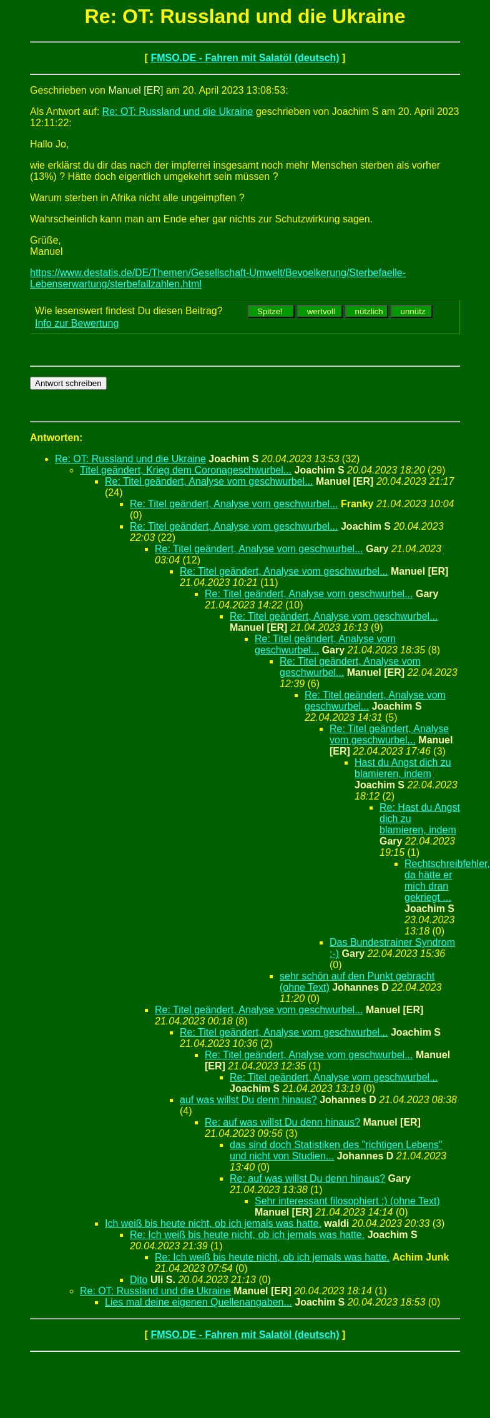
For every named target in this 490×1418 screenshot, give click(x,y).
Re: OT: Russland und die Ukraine (177, 111)
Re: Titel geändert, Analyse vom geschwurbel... (209, 481)
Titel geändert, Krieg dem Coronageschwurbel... (186, 470)
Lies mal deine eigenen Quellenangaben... (198, 1302)
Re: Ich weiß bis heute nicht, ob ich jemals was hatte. (247, 1234)
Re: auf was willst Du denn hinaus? (282, 1122)
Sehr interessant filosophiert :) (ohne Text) (347, 1201)
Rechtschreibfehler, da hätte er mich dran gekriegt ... (447, 880)
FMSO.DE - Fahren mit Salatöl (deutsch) (244, 57)
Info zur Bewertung (77, 323)
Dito (138, 1279)
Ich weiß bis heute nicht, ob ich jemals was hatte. (213, 1223)
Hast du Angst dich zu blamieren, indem (403, 768)
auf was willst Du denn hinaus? (248, 1099)
